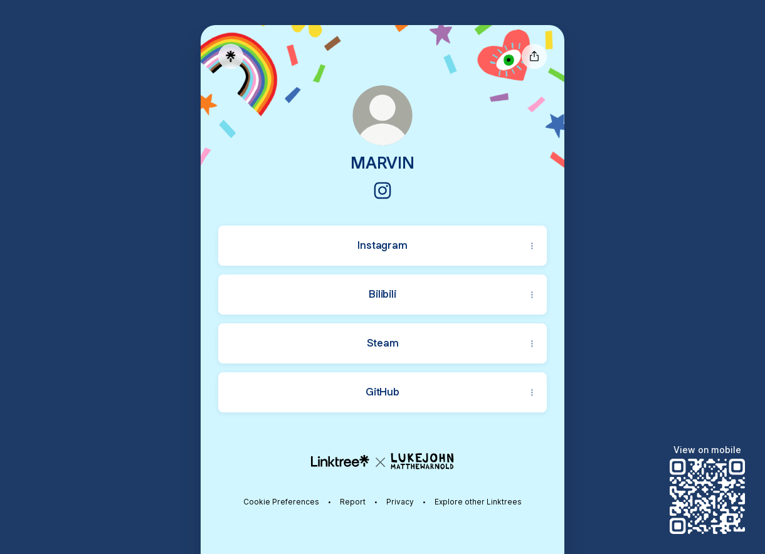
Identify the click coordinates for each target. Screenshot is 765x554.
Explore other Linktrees (478, 501)
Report (353, 501)
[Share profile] (534, 56)
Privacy (400, 501)
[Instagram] (382, 190)
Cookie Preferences (281, 501)
